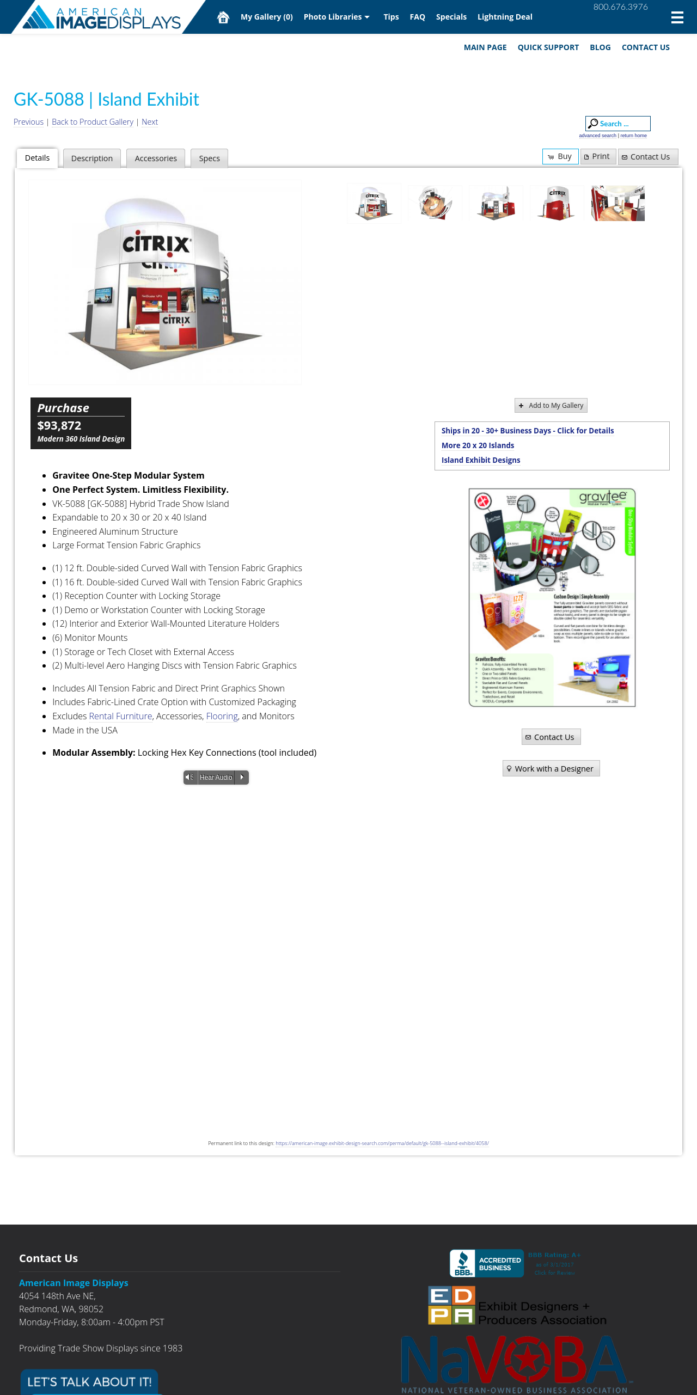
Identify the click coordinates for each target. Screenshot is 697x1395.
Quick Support (548, 47)
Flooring (222, 716)
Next (150, 122)
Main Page (485, 47)
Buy (559, 156)
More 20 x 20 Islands (478, 445)
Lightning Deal (505, 16)
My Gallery (267, 16)
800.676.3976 (621, 6)
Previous (29, 122)
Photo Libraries (333, 16)
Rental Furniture (120, 716)
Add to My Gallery (550, 405)
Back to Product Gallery (92, 122)
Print (595, 156)
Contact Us (646, 47)
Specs (209, 158)
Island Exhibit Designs (481, 460)
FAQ (418, 16)
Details (37, 157)
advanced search (598, 135)
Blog (600, 47)
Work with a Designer (549, 768)
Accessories (156, 158)
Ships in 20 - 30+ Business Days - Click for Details (528, 431)
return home (633, 135)
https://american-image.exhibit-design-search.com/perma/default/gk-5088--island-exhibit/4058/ (382, 1143)
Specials (451, 16)
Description (92, 158)
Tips (391, 16)
